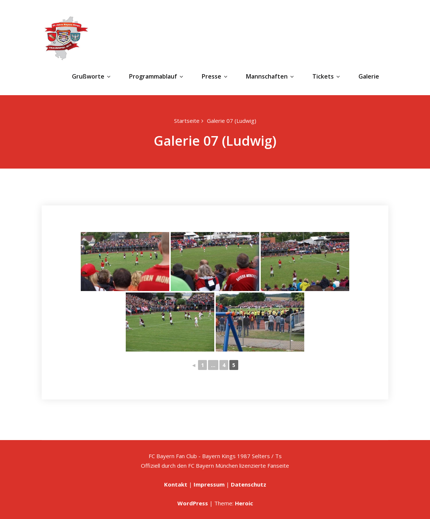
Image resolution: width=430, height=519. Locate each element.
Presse (215, 76)
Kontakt (175, 484)
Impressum (209, 484)
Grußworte (91, 76)
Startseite (187, 120)
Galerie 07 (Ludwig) (231, 120)
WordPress (192, 503)
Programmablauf (156, 76)
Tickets (326, 76)
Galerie (368, 76)
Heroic (244, 503)
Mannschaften (270, 76)
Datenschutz (248, 484)
